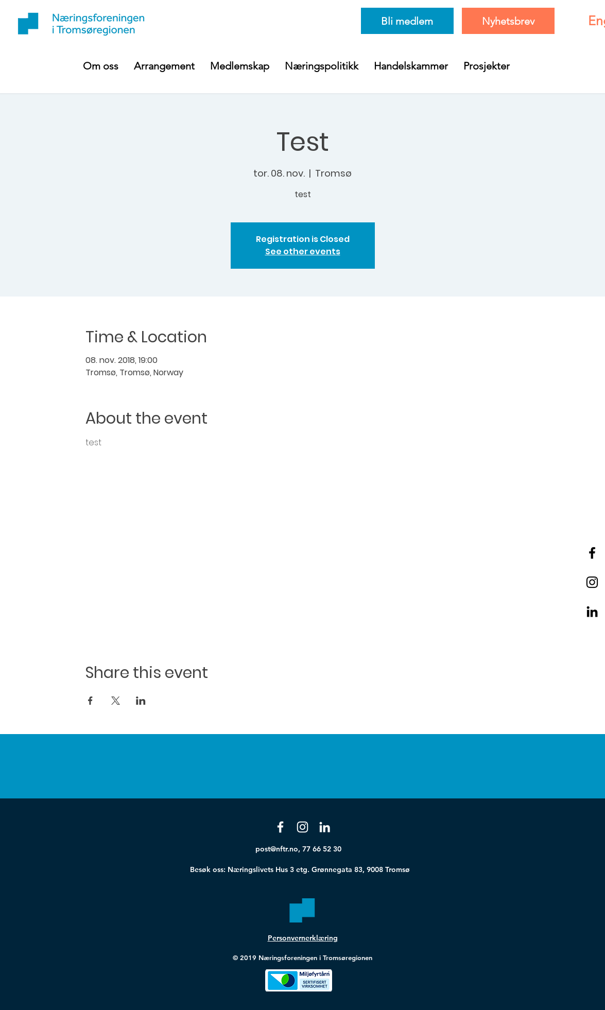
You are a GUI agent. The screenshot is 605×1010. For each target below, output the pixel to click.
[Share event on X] (115, 700)
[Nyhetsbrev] (508, 21)
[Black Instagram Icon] (592, 582)
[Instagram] (302, 827)
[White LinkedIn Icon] (324, 827)
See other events (302, 251)
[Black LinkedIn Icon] (592, 611)
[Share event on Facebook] (90, 700)
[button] (100, 66)
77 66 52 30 (321, 849)
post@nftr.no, (278, 849)
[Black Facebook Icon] (592, 553)
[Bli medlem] (407, 21)
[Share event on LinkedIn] (141, 700)
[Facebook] (280, 827)
